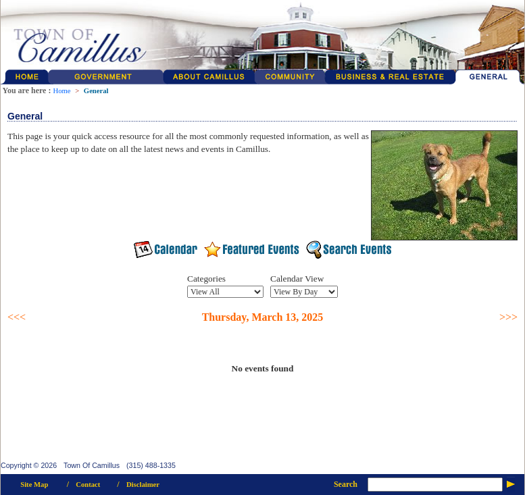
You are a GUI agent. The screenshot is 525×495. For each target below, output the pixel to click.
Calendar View (297, 278)
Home (61, 91)
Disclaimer (142, 484)
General (96, 91)
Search (345, 484)
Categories (206, 278)
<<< (16, 317)
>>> (508, 317)
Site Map (34, 484)
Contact (88, 484)
